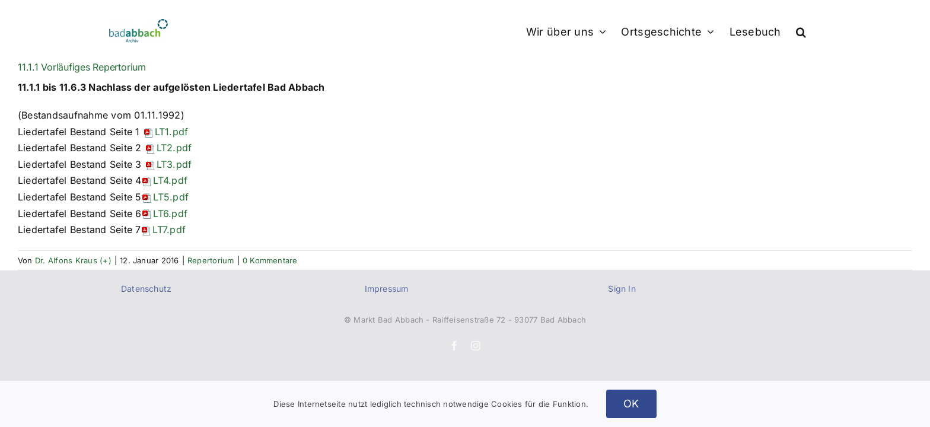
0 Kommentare (270, 260)
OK (631, 403)
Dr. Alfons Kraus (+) (73, 260)
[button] (816, 31)
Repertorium (210, 260)
